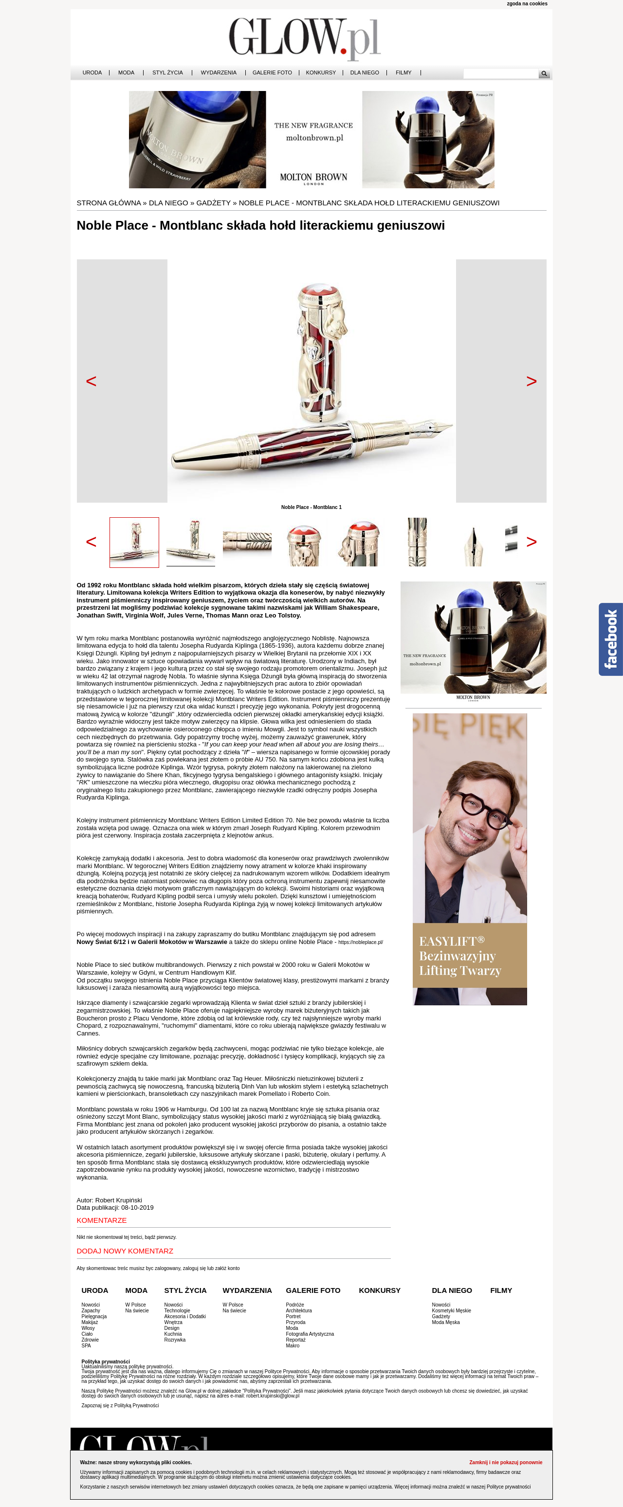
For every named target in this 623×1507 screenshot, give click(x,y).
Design (172, 1328)
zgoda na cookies (527, 3)
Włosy (88, 1328)
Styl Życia (167, 72)
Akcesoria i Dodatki (185, 1316)
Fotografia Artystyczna (310, 1334)
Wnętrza (174, 1322)
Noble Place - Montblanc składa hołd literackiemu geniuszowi (369, 203)
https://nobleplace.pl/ (360, 942)
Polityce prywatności (509, 1486)
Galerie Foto (272, 72)
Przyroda (296, 1322)
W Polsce (136, 1304)
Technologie (177, 1310)
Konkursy (321, 72)
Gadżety (213, 203)
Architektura (299, 1310)
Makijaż (90, 1322)
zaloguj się (194, 1268)
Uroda (92, 72)
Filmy (403, 72)
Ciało (87, 1334)
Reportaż (296, 1340)
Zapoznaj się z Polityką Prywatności (120, 1405)
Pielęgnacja (94, 1316)
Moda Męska (446, 1322)
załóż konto (227, 1268)
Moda (126, 72)
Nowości (91, 1304)
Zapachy (91, 1310)
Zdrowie (90, 1340)
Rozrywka (175, 1340)
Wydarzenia (219, 72)
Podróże (295, 1304)
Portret (293, 1316)
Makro (293, 1345)
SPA (86, 1345)
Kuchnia (173, 1334)
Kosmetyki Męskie (452, 1310)
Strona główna (109, 203)
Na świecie (137, 1310)
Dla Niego (364, 72)
